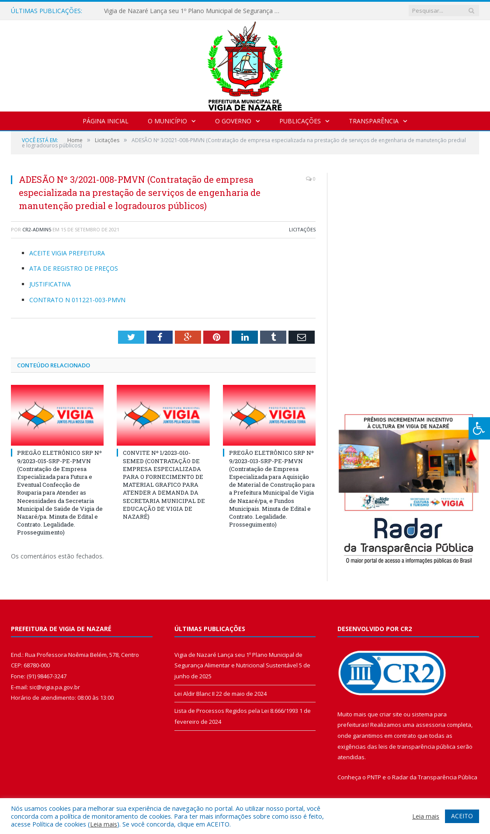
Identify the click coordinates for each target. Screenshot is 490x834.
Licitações (302, 229)
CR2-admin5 (36, 229)
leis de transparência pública (417, 746)
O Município (167, 121)
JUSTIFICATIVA (50, 284)
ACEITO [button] (462, 816)
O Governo (233, 121)
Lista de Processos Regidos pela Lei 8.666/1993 (236, 711)
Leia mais (103, 824)
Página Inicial (106, 121)
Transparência (374, 121)
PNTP (374, 777)
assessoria (430, 725)
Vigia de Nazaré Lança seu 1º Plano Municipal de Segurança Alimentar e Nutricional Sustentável (193, 11)
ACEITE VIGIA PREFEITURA (67, 253)
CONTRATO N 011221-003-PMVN (77, 300)
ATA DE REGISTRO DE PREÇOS (73, 268)
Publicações (300, 121)
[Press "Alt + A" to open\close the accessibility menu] (479, 428)
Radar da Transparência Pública (434, 777)
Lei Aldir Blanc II (194, 694)
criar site (390, 714)
